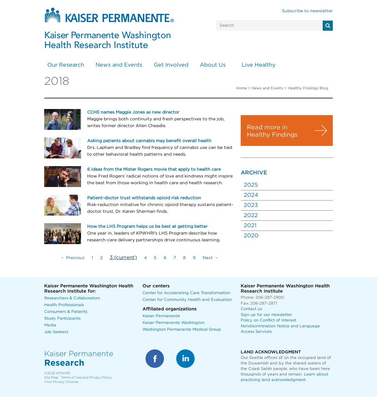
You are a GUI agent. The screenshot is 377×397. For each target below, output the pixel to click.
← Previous (72, 258)
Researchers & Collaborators (72, 298)
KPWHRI (63, 373)
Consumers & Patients (65, 312)
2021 (250, 225)
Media (50, 325)
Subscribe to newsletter (307, 11)
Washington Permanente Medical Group (181, 330)
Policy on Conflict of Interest (268, 320)
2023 (251, 205)
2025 (251, 185)
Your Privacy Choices (61, 381)
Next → (210, 258)
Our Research (65, 65)
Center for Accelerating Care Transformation (186, 293)
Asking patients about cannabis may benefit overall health (149, 141)
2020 (251, 236)
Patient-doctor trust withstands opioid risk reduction (144, 198)
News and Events (118, 65)
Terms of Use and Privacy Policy (86, 377)
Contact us (251, 309)
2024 (251, 195)
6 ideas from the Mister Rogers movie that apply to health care (154, 169)
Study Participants (62, 319)
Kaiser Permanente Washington (173, 323)
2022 (251, 215)
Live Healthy (259, 65)
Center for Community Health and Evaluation (187, 300)
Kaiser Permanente (161, 316)
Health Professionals (64, 305)
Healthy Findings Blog (308, 88)
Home (241, 88)
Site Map (51, 377)
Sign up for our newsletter (266, 315)
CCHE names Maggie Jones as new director (133, 112)
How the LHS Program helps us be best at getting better (147, 226)
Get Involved (171, 65)
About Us (213, 65)
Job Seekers (56, 332)
